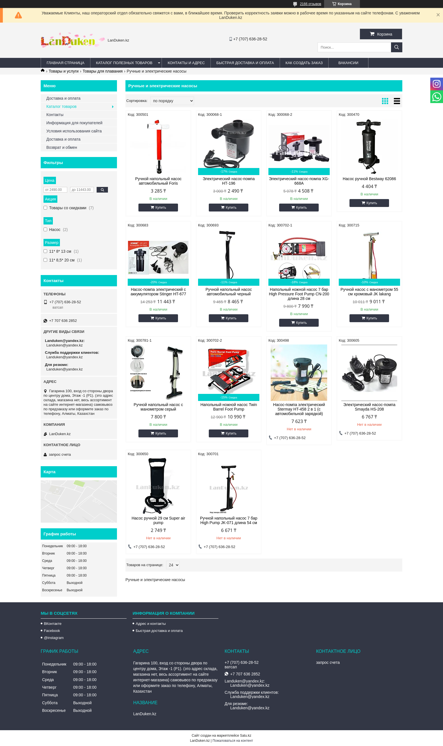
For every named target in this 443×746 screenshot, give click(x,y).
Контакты (54, 114)
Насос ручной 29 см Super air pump (158, 520)
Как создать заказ (304, 63)
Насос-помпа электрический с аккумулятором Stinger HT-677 (158, 291)
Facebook (52, 631)
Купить (160, 208)
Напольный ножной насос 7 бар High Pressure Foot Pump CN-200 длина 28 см (299, 294)
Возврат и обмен (61, 147)
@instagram (54, 638)
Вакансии (348, 63)
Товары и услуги (64, 71)
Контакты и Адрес (186, 63)
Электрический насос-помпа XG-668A (299, 181)
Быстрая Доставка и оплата (245, 63)
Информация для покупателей (74, 123)
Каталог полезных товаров (124, 63)
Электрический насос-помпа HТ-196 (229, 181)
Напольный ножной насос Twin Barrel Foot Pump (228, 406)
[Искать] (396, 47)
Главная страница (65, 63)
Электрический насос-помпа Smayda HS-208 (369, 406)
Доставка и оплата (63, 98)
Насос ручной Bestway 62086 (369, 178)
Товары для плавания (103, 71)
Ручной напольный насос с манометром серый (158, 406)
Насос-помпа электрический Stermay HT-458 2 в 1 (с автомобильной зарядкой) (299, 409)
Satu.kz (245, 736)
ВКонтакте (53, 623)
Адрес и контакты (151, 623)
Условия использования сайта (74, 131)
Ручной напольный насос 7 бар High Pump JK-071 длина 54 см (228, 520)
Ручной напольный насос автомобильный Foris (158, 181)
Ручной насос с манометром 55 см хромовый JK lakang (369, 291)
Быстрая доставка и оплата (159, 631)
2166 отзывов (310, 4)
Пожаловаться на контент (232, 741)
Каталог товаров (61, 106)
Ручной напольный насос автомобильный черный (229, 291)
